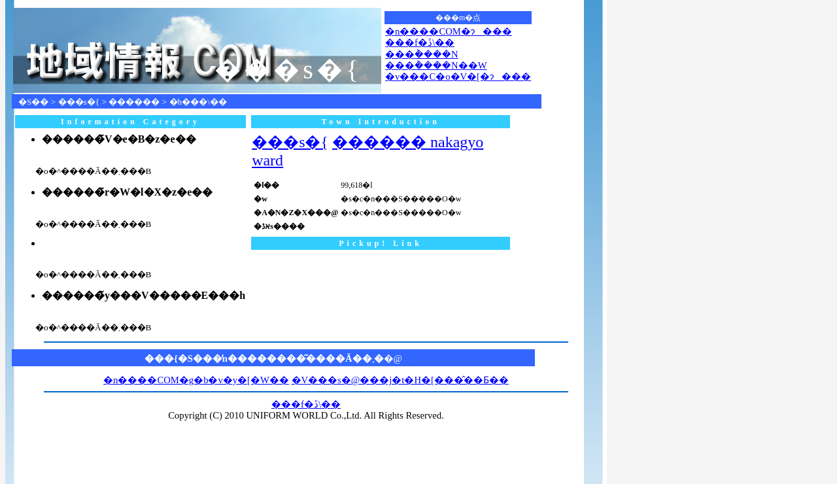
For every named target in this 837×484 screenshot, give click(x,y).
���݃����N (421, 54)
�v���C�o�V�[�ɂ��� (458, 76)
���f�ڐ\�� (419, 42)
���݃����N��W (436, 65)
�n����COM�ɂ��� (448, 31)
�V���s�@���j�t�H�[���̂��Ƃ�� (400, 380)
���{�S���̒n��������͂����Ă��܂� (264, 358)
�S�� (33, 102)
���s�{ (79, 102)
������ (134, 102)
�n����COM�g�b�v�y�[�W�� (196, 380)
